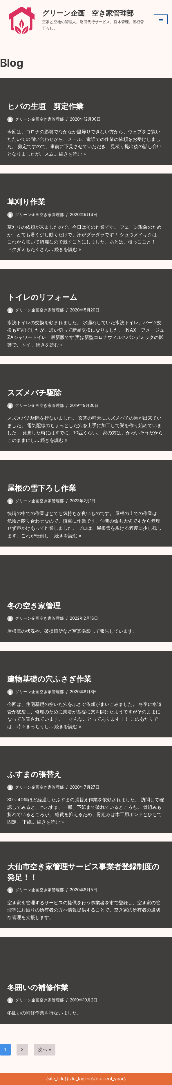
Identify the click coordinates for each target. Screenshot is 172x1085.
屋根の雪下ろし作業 (41, 488)
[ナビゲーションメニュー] (161, 19)
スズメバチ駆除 (34, 392)
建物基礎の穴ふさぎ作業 (49, 679)
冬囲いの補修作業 (37, 987)
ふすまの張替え (34, 774)
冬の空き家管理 (34, 605)
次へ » (44, 1050)
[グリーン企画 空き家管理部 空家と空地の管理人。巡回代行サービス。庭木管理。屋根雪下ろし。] (74, 19)
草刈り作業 (26, 202)
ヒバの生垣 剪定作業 (45, 106)
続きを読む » (72, 154)
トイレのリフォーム (42, 297)
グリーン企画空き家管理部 (39, 119)
